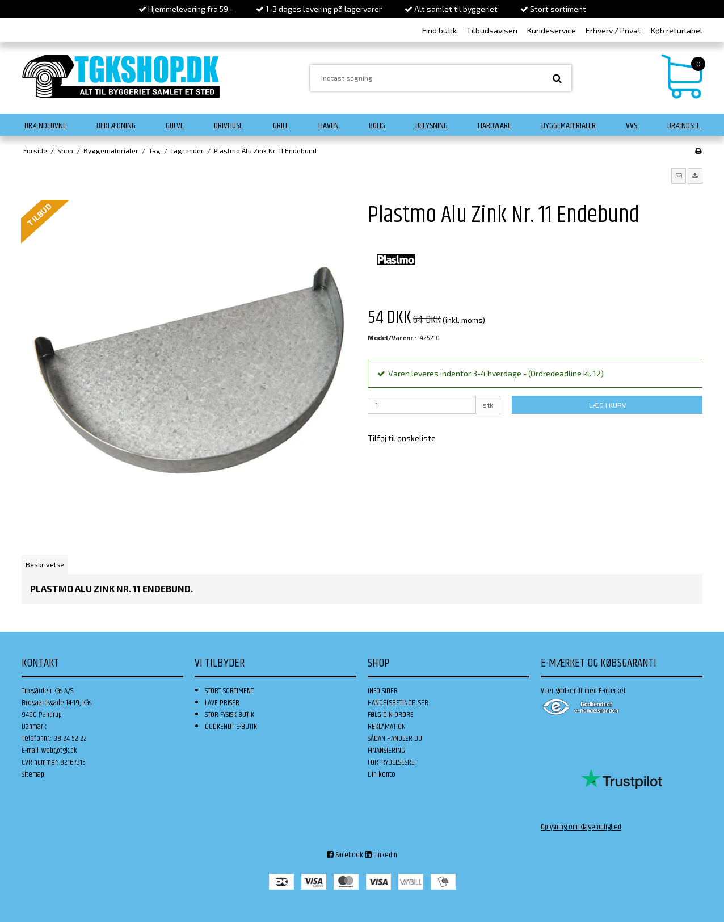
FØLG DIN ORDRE (391, 715)
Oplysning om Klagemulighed (581, 827)
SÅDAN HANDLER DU (395, 738)
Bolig (377, 126)
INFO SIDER (383, 691)
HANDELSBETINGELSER (398, 703)
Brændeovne (45, 126)
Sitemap (33, 774)
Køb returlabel (676, 30)
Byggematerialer (568, 126)
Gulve (175, 126)
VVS (631, 126)
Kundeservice (551, 30)
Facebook (345, 855)
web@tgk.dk (59, 750)
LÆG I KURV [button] (607, 405)
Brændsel (683, 126)
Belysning (431, 126)
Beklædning (116, 126)
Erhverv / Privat (613, 30)
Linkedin (381, 855)
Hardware (494, 126)
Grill (280, 126)
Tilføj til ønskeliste (402, 438)
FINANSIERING (386, 750)
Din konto (381, 774)
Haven (328, 126)
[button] (678, 176)
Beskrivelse (45, 564)
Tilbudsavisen (491, 30)
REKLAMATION (387, 726)
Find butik (439, 30)
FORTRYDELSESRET (393, 762)
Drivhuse (228, 126)
